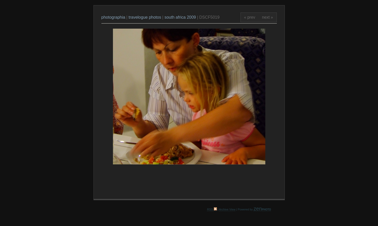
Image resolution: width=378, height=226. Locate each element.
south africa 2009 (180, 17)
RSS (212, 209)
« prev (249, 17)
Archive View (227, 209)
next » (267, 17)
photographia (114, 17)
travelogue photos (145, 17)
